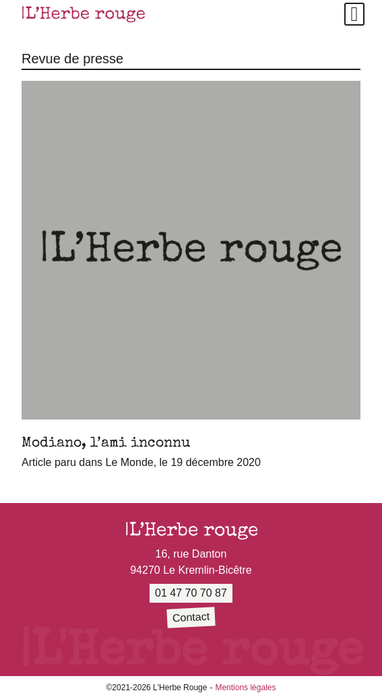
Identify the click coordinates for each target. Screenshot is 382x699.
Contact (191, 617)
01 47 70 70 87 (191, 593)
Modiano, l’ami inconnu (106, 442)
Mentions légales (245, 687)
